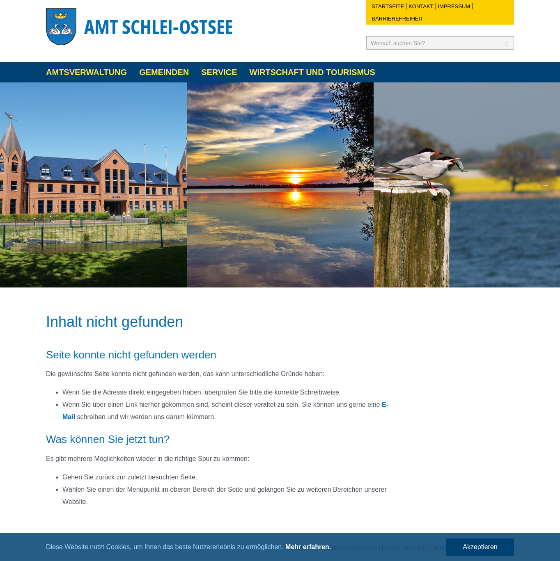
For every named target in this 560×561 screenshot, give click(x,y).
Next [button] (546, 185)
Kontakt (421, 6)
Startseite (388, 6)
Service (219, 72)
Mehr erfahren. (308, 546)
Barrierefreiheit (397, 19)
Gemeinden (164, 72)
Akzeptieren (480, 546)
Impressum (454, 6)
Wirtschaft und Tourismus (312, 72)
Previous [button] (14, 185)
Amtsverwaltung (86, 72)
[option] (93, 184)
